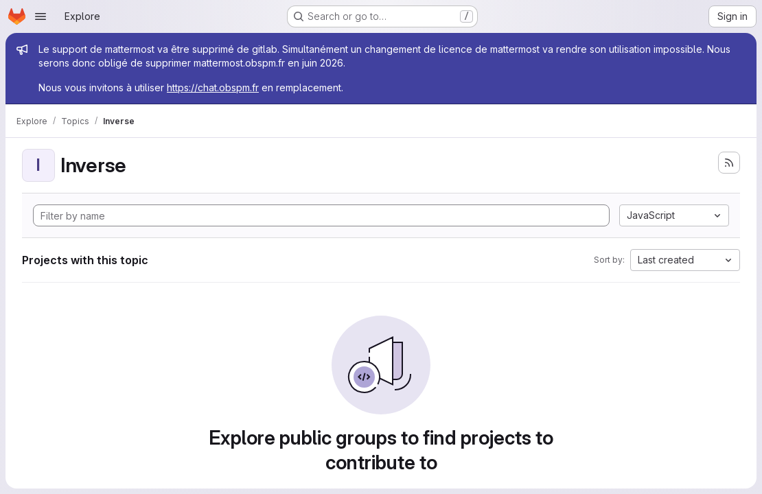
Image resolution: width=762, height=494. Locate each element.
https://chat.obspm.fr (213, 87)
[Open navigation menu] (40, 16)
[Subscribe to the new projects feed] (729, 163)
